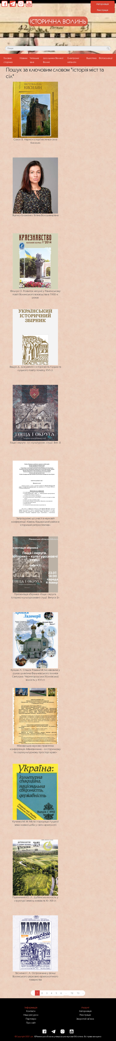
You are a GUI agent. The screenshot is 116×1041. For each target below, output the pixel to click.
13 (78, 993)
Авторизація (102, 4)
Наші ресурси (30, 1014)
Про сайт (31, 1022)
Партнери (31, 1018)
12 (72, 993)
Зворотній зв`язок (85, 1018)
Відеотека (91, 58)
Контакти (30, 1011)
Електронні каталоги (73, 60)
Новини (23, 58)
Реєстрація (102, 10)
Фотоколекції (105, 58)
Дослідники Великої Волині (53, 60)
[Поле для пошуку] (58, 48)
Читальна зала (34, 60)
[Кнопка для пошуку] (108, 48)
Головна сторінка (11, 60)
